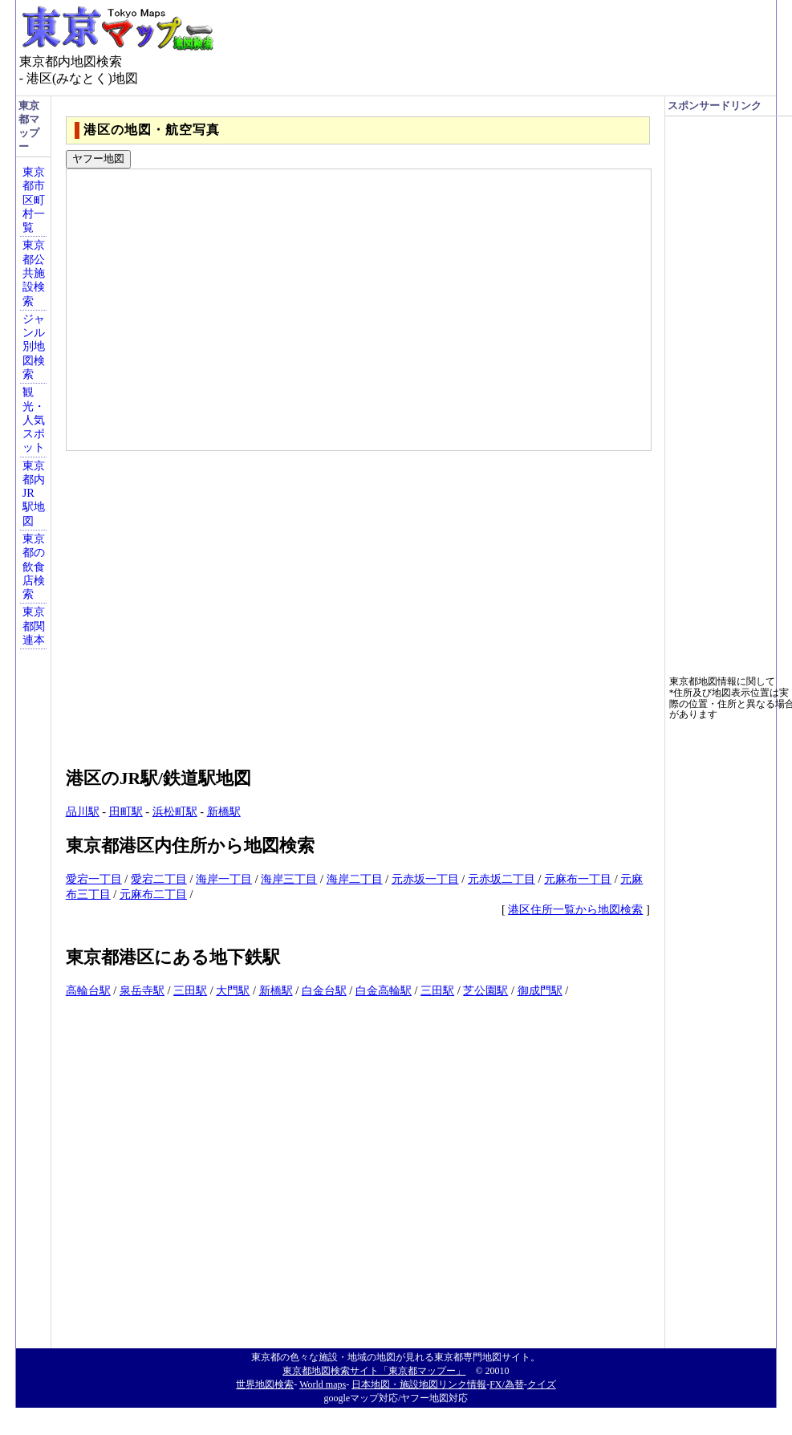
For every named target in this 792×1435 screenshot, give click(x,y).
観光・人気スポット (33, 419)
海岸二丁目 (355, 878)
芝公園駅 (485, 990)
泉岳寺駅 (142, 990)
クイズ (541, 1384)
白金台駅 (324, 990)
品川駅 (83, 811)
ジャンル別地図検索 (33, 346)
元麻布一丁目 (577, 878)
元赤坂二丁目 (501, 878)
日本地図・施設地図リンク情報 (418, 1384)
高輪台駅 (88, 990)
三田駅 (190, 990)
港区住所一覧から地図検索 (575, 909)
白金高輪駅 (383, 990)
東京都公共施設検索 (33, 272)
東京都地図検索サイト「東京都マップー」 (373, 1370)
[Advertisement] (160, 601)
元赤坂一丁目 (425, 878)
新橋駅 (224, 811)
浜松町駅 (174, 811)
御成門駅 (540, 990)
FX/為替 (506, 1384)
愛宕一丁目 (94, 878)
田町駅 (126, 811)
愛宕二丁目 (159, 878)
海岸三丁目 (289, 878)
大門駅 (233, 990)
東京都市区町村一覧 (33, 199)
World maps (322, 1384)
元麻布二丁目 (153, 894)
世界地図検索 (265, 1384)
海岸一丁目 (224, 878)
